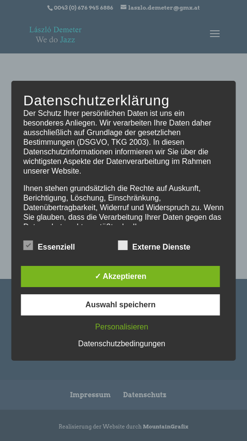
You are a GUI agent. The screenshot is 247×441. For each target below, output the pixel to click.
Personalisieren (121, 327)
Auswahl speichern (121, 305)
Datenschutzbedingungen (121, 344)
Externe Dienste (154, 245)
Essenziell (49, 245)
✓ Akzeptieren (121, 276)
